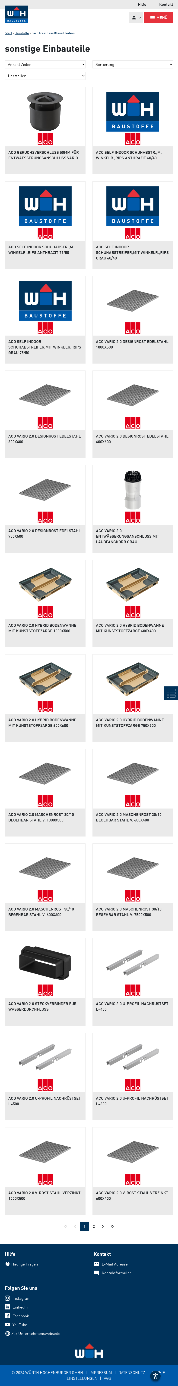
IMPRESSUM (100, 1372)
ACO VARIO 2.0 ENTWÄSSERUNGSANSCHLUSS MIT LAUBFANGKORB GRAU (127, 536)
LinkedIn (20, 1307)
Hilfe (142, 4)
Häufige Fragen (24, 1264)
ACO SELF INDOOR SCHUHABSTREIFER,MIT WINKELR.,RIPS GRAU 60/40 (132, 252)
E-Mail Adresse (115, 1264)
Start (8, 33)
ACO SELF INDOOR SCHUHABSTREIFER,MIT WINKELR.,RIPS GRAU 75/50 (44, 347)
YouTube (20, 1324)
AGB (107, 1378)
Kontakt (166, 4)
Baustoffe (22, 33)
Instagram (22, 1298)
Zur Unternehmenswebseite (35, 1333)
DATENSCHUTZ (131, 1372)
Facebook (21, 1315)
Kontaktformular (116, 1272)
